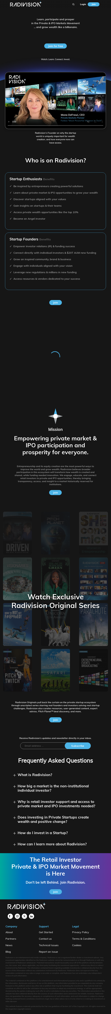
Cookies (76, 945)
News (8, 945)
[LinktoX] (24, 916)
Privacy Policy (80, 932)
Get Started (46, 932)
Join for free (55, 46)
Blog (8, 951)
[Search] (73, 4)
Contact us (45, 938)
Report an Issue (48, 951)
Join (94, 4)
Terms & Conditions (84, 938)
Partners (10, 938)
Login (83, 4)
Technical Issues (49, 945)
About (9, 932)
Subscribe (77, 745)
